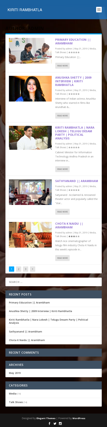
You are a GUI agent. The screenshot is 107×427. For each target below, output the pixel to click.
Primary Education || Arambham (73, 41)
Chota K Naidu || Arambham (69, 225)
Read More (62, 65)
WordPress (78, 418)
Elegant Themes (45, 418)
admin (69, 48)
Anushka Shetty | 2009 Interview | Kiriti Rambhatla (73, 81)
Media (93, 48)
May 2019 (15, 373)
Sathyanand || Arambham (76, 181)
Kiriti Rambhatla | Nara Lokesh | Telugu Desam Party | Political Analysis (75, 133)
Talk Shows (60, 52)
